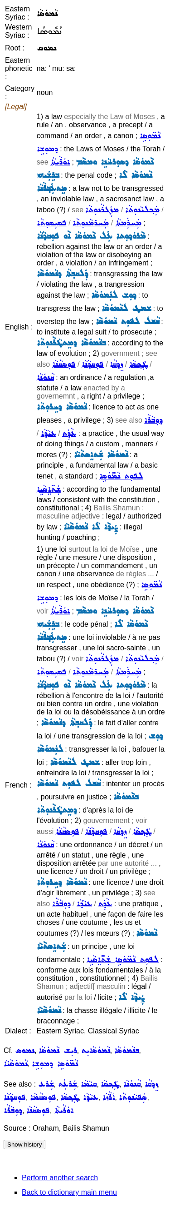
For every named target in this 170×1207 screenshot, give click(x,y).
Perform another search (60, 1178)
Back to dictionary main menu (69, 1192)
